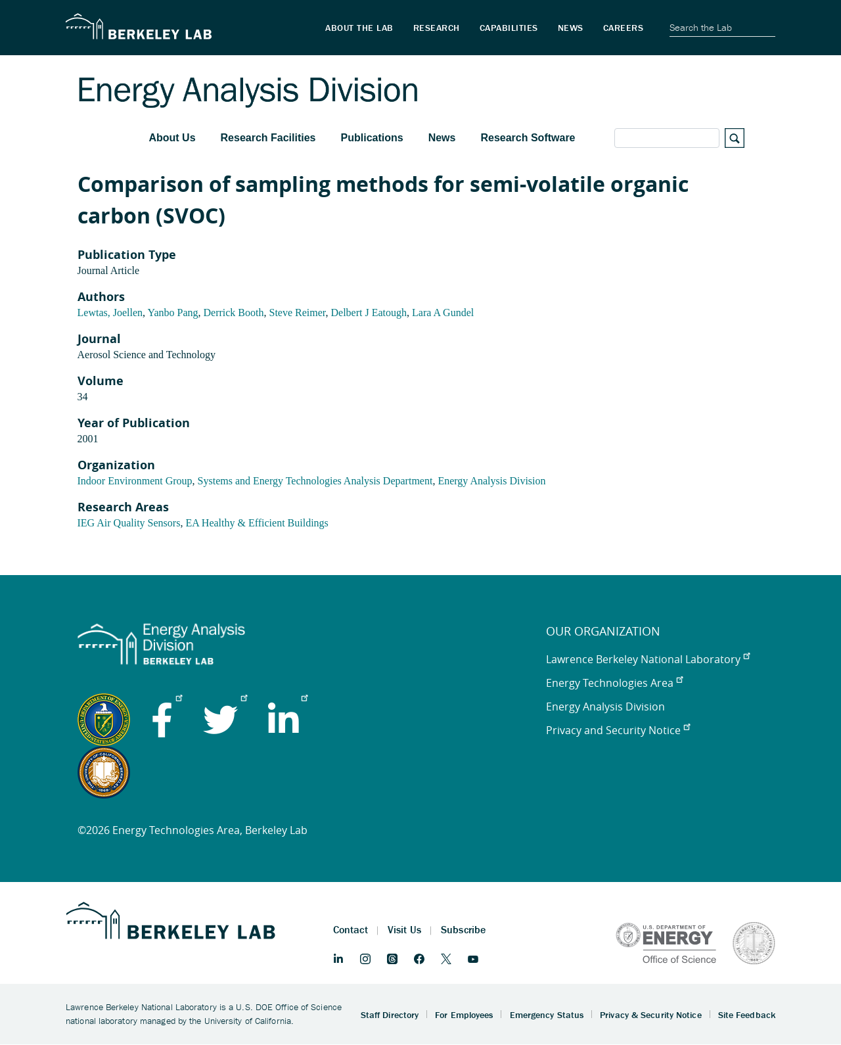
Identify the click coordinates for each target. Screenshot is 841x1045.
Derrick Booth (234, 312)
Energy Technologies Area (614, 683)
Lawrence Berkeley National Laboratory (648, 659)
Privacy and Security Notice (618, 730)
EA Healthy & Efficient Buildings (256, 522)
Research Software (527, 137)
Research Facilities (268, 137)
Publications (372, 137)
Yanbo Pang (172, 312)
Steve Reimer (297, 312)
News (442, 137)
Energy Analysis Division (491, 480)
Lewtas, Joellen (110, 312)
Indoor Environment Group (135, 480)
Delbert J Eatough (368, 312)
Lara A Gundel (443, 312)
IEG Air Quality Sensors (129, 522)
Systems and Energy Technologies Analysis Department (315, 480)
